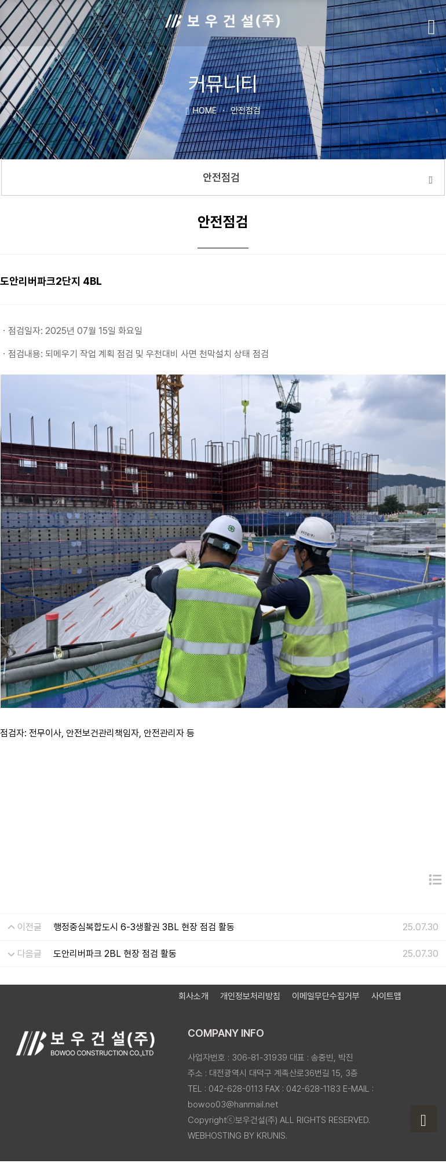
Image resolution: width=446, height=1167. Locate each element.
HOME (200, 110)
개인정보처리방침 (250, 996)
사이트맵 (386, 996)
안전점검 (318, 178)
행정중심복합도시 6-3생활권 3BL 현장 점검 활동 (144, 927)
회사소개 (193, 996)
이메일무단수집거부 (326, 996)
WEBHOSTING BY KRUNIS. (237, 1136)
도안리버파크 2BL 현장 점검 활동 (115, 953)
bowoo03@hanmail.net (233, 1104)
